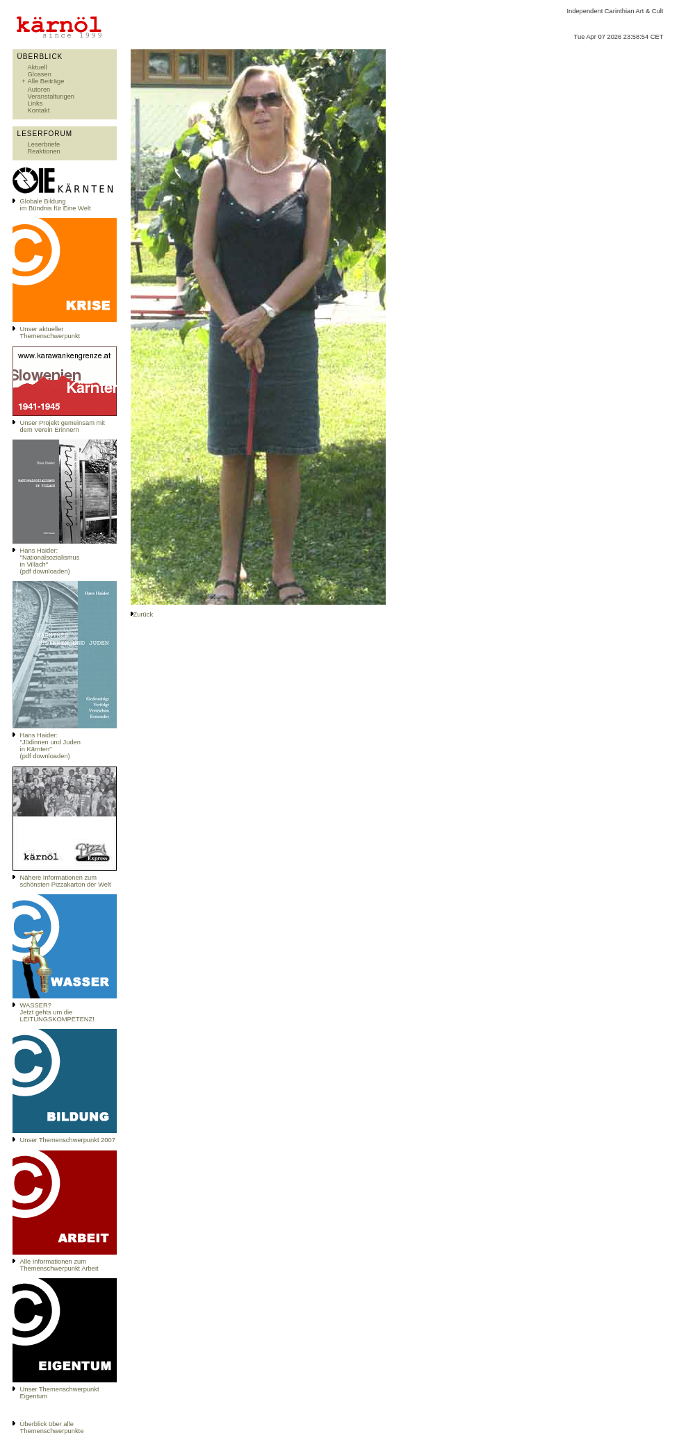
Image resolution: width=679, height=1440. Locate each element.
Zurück (143, 614)
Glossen (39, 74)
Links (35, 103)
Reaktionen (44, 151)
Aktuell (37, 67)
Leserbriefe (44, 144)
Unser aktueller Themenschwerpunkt (50, 333)
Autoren (39, 89)
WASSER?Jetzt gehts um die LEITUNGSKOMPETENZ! (57, 1012)
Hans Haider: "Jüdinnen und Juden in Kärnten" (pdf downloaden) (50, 746)
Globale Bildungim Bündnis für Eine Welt (55, 205)
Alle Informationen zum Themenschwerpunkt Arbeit (59, 1265)
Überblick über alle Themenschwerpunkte (52, 1427)
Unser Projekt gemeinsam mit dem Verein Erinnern (62, 426)
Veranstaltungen (51, 96)
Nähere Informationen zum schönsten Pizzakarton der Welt (65, 881)
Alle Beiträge (46, 81)
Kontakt (39, 110)
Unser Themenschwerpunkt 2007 (67, 1140)
